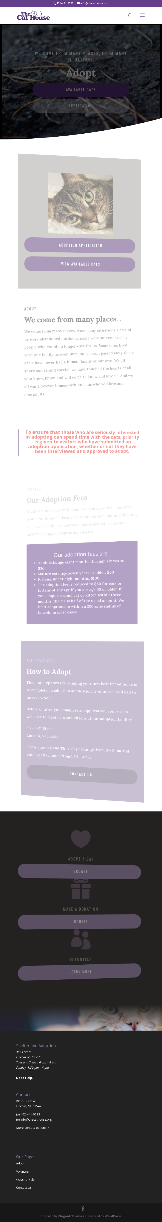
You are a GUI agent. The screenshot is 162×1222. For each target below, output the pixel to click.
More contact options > (32, 1128)
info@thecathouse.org (36, 1119)
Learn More (81, 971)
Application (81, 105)
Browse (80, 871)
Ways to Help (25, 1180)
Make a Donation (81, 909)
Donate (81, 921)
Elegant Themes (71, 1216)
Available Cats (81, 89)
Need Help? (25, 1078)
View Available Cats (80, 264)
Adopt (20, 1163)
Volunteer (81, 959)
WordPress (113, 1216)
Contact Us (81, 774)
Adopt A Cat (80, 858)
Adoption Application (80, 245)
